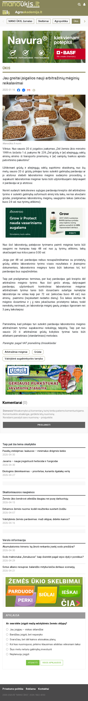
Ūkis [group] (76, 21)
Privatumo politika (13, 689)
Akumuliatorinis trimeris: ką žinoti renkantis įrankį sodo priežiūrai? (39, 546)
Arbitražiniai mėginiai (16, 351)
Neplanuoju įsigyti (17, 654)
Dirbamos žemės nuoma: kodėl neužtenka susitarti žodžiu (34, 508)
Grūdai (37, 351)
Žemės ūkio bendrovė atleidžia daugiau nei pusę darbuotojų (35, 498)
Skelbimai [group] (43, 21)
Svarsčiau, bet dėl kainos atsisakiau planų (31, 639)
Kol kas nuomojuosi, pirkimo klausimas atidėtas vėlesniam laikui (43, 644)
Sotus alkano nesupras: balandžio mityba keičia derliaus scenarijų (39, 567)
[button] (3, 21)
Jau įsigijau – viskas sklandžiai (24, 629)
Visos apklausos (51, 662)
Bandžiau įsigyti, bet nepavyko (24, 634)
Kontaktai (43, 689)
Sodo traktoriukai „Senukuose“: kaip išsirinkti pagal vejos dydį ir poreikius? (43, 556)
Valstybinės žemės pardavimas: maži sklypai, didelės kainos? (36, 519)
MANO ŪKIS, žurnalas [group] (20, 21)
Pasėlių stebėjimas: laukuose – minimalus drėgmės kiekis (34, 450)
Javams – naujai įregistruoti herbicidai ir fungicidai (30, 461)
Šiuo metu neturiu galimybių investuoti (29, 649)
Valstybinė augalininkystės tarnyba (24, 358)
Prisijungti (44, 425)
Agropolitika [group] (61, 21)
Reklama (31, 689)
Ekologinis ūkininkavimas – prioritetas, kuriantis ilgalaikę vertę (36, 471)
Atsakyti (32, 662)
